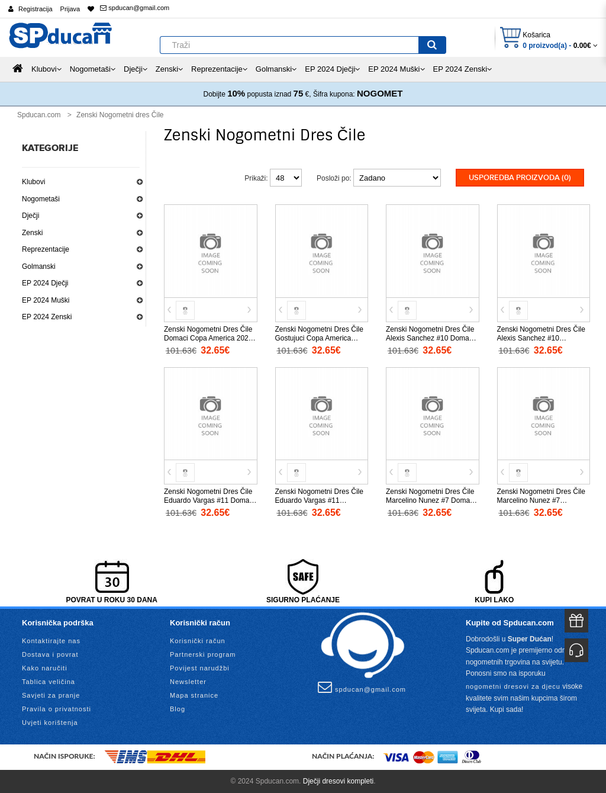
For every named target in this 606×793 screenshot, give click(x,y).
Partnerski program (203, 654)
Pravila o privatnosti (56, 708)
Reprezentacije (45, 249)
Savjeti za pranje (51, 695)
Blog (177, 708)
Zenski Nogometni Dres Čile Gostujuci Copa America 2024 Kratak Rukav (319, 338)
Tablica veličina (48, 681)
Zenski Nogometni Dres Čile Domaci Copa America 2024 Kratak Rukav (208, 338)
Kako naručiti (44, 668)
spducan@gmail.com (134, 7)
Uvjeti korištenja (50, 722)
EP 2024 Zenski (47, 317)
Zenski (32, 233)
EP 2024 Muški (46, 300)
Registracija (35, 8)
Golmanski (39, 266)
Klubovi (33, 182)
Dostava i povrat (50, 654)
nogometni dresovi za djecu (513, 686)
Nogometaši (41, 199)
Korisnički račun (197, 640)
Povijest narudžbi (200, 668)
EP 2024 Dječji (45, 283)
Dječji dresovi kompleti (338, 781)
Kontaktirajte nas (51, 640)
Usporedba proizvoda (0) (520, 177)
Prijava (70, 8)
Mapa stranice (194, 695)
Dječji (30, 215)
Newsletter (188, 681)
